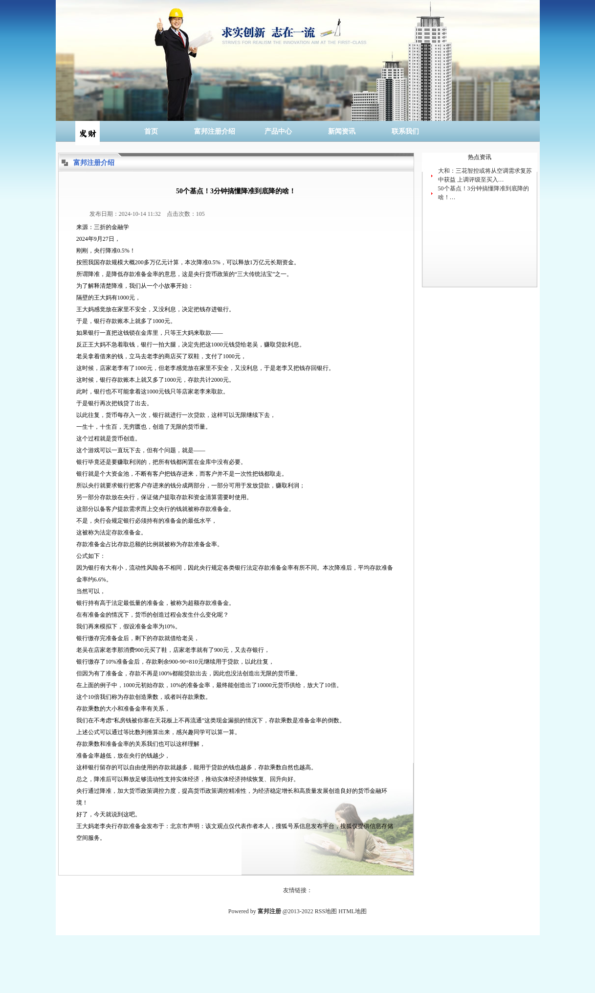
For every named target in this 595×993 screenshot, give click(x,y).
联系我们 (405, 131)
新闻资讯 (341, 131)
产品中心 (278, 131)
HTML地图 (352, 911)
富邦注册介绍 (214, 131)
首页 (151, 131)
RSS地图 (326, 911)
